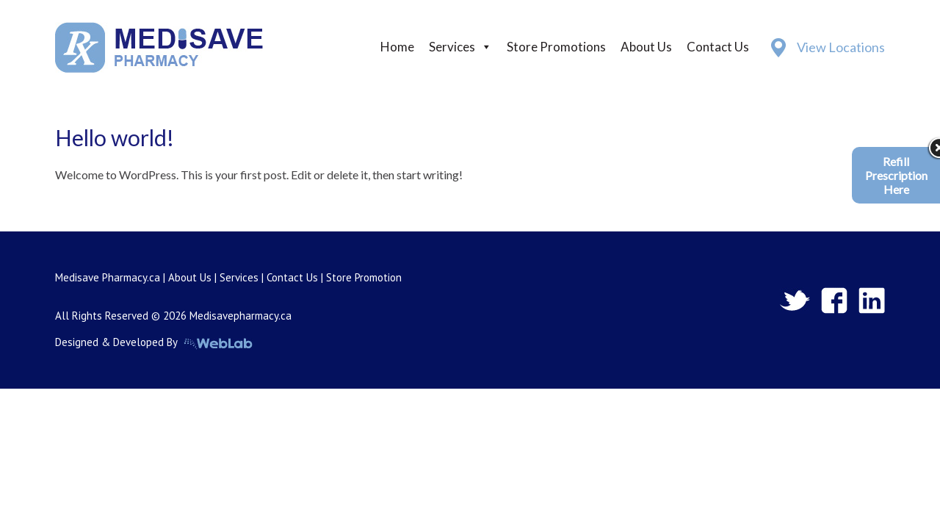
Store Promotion (364, 277)
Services (452, 46)
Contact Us (718, 46)
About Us (646, 46)
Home (397, 46)
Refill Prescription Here (896, 175)
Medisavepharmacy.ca (240, 316)
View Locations (841, 47)
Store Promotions (556, 46)
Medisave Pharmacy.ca (107, 277)
